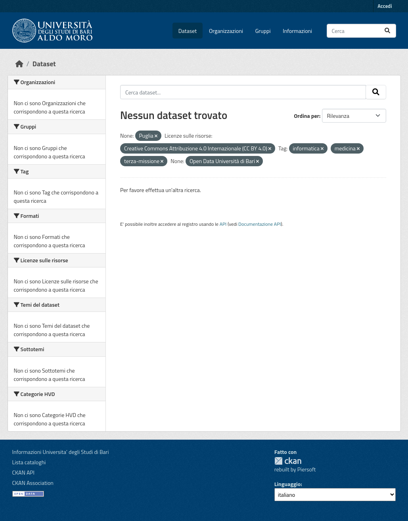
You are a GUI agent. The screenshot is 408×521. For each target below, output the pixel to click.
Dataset (187, 31)
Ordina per (306, 116)
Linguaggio (287, 484)
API (223, 224)
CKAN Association (33, 483)
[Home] (19, 63)
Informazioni (297, 31)
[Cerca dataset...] (361, 31)
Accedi (384, 6)
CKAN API (23, 472)
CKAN (287, 461)
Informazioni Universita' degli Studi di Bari (60, 452)
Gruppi (263, 31)
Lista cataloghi (29, 462)
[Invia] (387, 31)
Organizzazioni (226, 31)
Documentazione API (259, 224)
